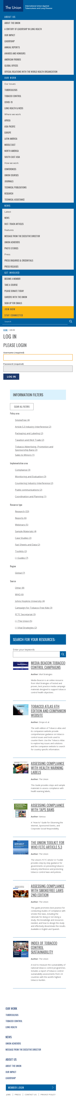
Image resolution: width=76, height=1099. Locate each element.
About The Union (12, 23)
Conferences (10, 169)
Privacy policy (48, 1094)
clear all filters (22, 406)
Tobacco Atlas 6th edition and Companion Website (48, 711)
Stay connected (13, 315)
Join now (9, 309)
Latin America (10, 138)
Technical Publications (15, 187)
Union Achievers (12, 242)
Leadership (9, 41)
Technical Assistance (14, 199)
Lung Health (11, 1027)
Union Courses (11, 175)
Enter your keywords (24, 649)
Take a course (11, 285)
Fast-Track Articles (14, 224)
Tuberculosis (10, 90)
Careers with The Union (15, 297)
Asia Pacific (9, 126)
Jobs (8, 1094)
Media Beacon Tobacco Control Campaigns (48, 665)
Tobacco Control (12, 96)
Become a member (12, 278)
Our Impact (9, 35)
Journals (8, 181)
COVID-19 (8, 102)
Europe (7, 132)
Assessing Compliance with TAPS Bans (47, 807)
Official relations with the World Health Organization (30, 71)
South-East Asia (12, 157)
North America (11, 151)
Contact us (31, 1094)
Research (8, 193)
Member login (16, 1087)
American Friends (12, 59)
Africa (7, 120)
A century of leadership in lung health (23, 29)
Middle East (9, 144)
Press (18, 1094)
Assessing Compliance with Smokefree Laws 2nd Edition (47, 890)
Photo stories (11, 248)
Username (13, 352)
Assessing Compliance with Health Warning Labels (47, 768)
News (6, 218)
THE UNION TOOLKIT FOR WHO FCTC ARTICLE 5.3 (47, 845)
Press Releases (11, 266)
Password (13, 364)
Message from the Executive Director (22, 236)
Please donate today (14, 291)
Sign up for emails (13, 303)
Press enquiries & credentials (18, 260)
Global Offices (11, 65)
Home (5, 330)
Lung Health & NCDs (13, 108)
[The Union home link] (27, 6)
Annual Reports (12, 47)
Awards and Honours (14, 53)
